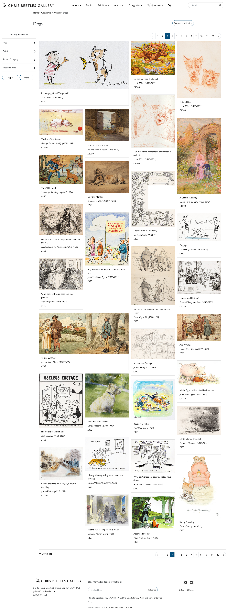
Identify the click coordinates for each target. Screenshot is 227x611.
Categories (46, 12)
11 (207, 36)
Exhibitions (103, 5)
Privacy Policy (138, 597)
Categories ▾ (135, 5)
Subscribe (152, 589)
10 (201, 36)
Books (89, 5)
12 (213, 36)
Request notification (183, 23)
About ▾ (76, 5)
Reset (26, 77)
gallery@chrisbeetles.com (44, 591)
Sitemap (129, 607)
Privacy (121, 607)
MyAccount (155, 5)
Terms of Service (155, 597)
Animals (57, 12)
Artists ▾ (118, 5)
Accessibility (113, 607)
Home (36, 12)
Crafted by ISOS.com (186, 589)
